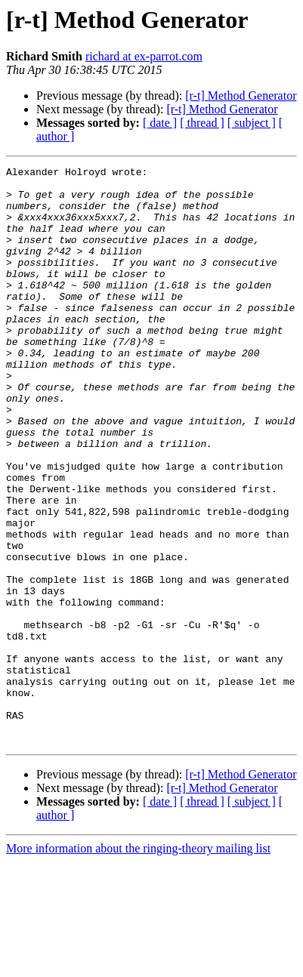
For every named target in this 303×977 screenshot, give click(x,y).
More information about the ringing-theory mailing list (138, 963)
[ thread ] (202, 122)
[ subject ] (251, 122)
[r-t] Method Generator (240, 95)
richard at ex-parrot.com (144, 56)
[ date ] (160, 122)
